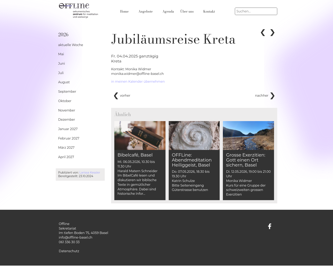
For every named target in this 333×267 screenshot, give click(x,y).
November (66, 110)
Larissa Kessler (89, 172)
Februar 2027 (68, 138)
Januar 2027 (68, 129)
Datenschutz (69, 251)
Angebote (145, 11)
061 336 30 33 (69, 242)
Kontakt (209, 11)
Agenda (168, 11)
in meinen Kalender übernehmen (138, 81)
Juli (61, 73)
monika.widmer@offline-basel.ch (137, 74)
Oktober (64, 101)
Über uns (187, 11)
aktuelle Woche (70, 45)
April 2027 (66, 157)
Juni (61, 63)
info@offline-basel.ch (75, 237)
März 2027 (66, 148)
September (67, 91)
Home (124, 11)
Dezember (66, 119)
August (64, 82)
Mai (61, 54)
